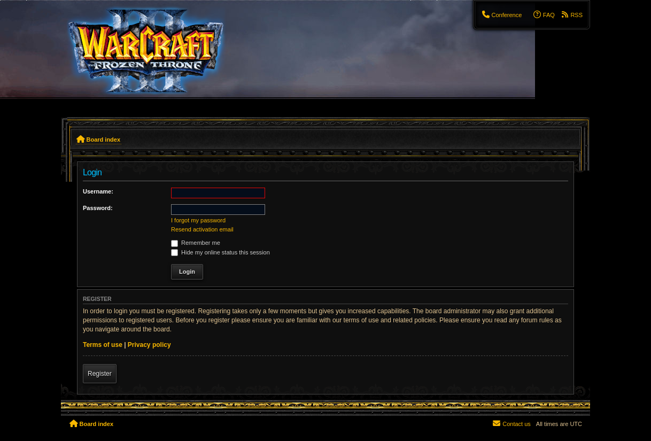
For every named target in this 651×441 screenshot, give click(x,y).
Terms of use (102, 345)
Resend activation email (202, 229)
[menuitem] (501, 15)
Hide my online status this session (220, 252)
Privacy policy (149, 345)
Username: (98, 191)
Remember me (195, 242)
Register (100, 373)
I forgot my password (198, 220)
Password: (98, 208)
